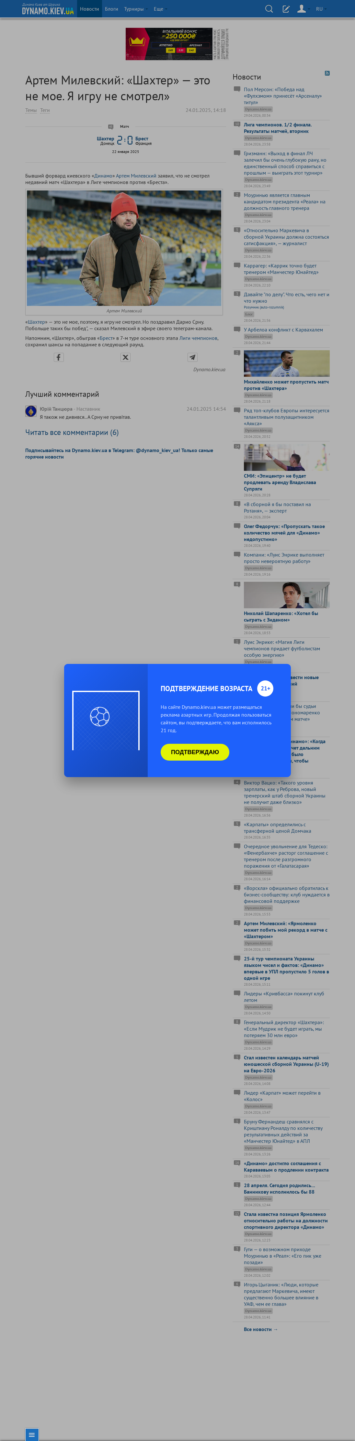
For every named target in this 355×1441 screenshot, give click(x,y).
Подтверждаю (195, 752)
